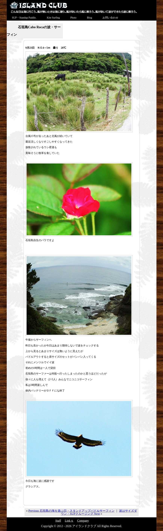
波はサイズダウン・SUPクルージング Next (99, 512)
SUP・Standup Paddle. (24, 17)
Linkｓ (69, 520)
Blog (89, 17)
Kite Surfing (53, 17)
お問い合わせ (110, 17)
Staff (58, 520)
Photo (73, 17)
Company (83, 520)
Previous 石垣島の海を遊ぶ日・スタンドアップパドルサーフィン (71, 510)
